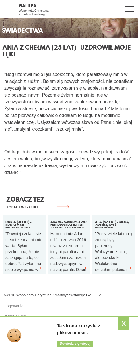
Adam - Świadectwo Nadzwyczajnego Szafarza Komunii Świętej (68, 223)
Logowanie (14, 306)
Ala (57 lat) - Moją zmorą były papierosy (112, 223)
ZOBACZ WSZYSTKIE (22, 207)
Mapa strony (15, 315)
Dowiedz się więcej (75, 344)
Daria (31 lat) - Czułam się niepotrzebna (18, 223)
